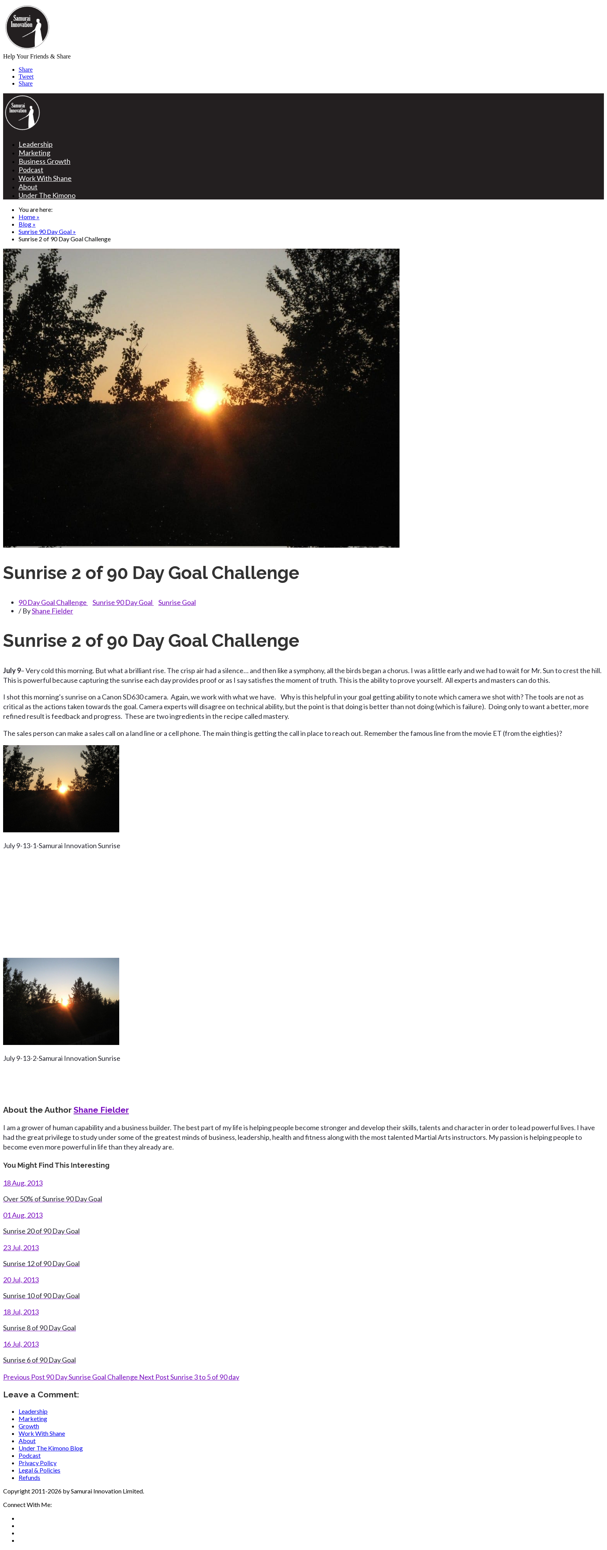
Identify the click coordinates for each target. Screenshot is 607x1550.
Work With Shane (45, 178)
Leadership (36, 144)
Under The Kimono (47, 195)
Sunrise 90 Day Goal (123, 602)
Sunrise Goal (177, 602)
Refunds (29, 1477)
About (28, 186)
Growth (29, 1426)
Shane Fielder (52, 611)
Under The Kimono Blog (51, 1448)
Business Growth (44, 161)
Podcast (31, 169)
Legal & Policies (39, 1470)
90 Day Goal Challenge (53, 602)
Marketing (34, 152)
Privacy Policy (38, 1462)
